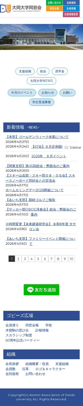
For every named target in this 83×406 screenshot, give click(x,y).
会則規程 (12, 374)
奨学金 (59, 71)
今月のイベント (22, 93)
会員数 (10, 369)
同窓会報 (32, 325)
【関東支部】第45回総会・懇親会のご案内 (37, 166)
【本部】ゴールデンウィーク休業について (37, 137)
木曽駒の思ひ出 (17, 330)
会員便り (12, 325)
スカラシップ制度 (19, 335)
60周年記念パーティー (23, 340)
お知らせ (48, 93)
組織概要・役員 (37, 364)
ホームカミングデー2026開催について (35, 190)
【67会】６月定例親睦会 (49, 146)
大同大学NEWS (41, 81)
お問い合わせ (35, 374)
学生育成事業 (41, 102)
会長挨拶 (12, 364)
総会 (43, 71)
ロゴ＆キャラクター (50, 369)
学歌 (48, 325)
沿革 (25, 369)
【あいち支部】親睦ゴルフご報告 (30, 200)
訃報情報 (42, 330)
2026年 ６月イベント (48, 156)
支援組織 (25, 71)
